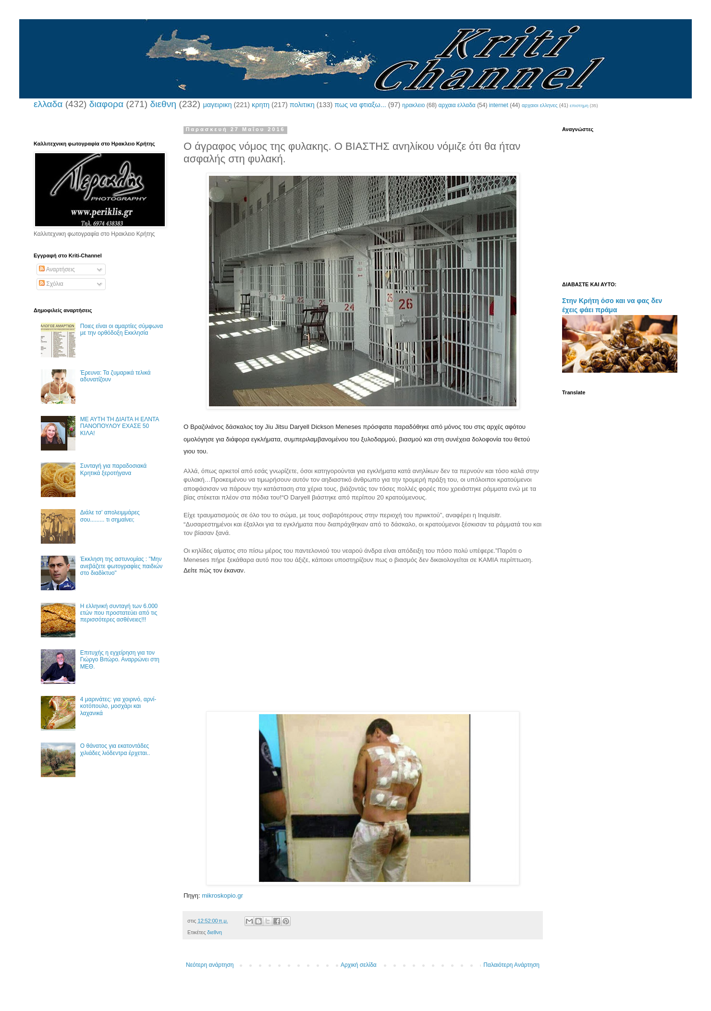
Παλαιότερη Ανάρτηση (511, 965)
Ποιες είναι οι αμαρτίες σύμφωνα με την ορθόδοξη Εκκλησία (121, 329)
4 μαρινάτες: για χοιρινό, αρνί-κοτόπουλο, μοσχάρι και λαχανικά (118, 706)
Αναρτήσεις (57, 269)
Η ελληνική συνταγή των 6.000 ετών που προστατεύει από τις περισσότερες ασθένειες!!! (119, 613)
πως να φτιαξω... (360, 105)
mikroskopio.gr (222, 895)
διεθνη (163, 104)
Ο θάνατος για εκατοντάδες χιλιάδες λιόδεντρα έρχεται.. (115, 749)
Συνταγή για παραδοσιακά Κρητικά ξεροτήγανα (113, 469)
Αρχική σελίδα (359, 965)
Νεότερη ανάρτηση (209, 965)
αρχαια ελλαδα (456, 105)
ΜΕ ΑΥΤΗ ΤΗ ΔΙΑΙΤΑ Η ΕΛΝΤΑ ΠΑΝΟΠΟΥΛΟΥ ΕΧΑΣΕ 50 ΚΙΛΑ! (119, 426)
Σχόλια (51, 283)
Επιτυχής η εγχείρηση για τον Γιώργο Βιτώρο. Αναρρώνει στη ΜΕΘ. (119, 659)
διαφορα (106, 104)
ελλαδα (48, 104)
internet (498, 105)
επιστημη (579, 105)
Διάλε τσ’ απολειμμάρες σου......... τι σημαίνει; (110, 516)
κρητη (261, 105)
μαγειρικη (217, 105)
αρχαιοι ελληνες (540, 105)
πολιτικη (302, 105)
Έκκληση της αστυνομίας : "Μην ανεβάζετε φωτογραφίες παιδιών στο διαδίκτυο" (121, 566)
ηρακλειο (413, 105)
